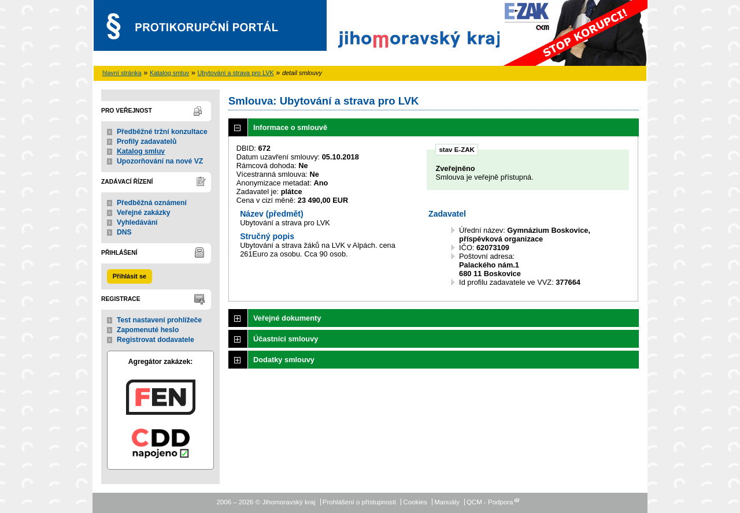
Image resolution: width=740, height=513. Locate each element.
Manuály (447, 502)
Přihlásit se (129, 276)
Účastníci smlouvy (285, 338)
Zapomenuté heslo (148, 330)
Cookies (415, 502)
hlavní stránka (122, 72)
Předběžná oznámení (152, 203)
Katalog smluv (169, 72)
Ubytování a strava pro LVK (236, 72)
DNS (124, 232)
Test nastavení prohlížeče (159, 320)
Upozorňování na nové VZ (160, 161)
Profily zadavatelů (146, 141)
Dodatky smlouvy (283, 359)
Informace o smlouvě (290, 127)
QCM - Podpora (490, 502)
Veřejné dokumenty (287, 318)
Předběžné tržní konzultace (162, 132)
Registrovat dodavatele (155, 340)
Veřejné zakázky (144, 213)
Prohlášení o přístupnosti (359, 502)
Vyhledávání (137, 222)
